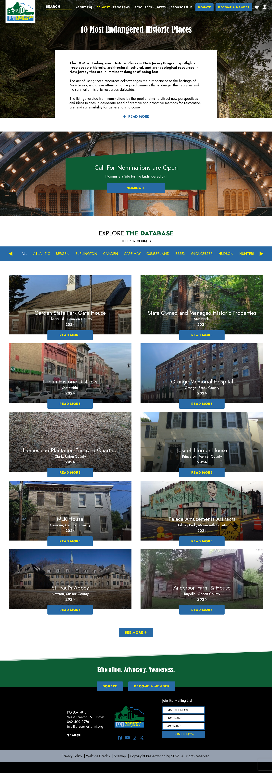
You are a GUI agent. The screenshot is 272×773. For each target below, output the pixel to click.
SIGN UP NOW (183, 734)
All (24, 253)
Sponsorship (182, 7)
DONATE (205, 7)
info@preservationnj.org (85, 726)
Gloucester (202, 253)
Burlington (86, 253)
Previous (11, 254)
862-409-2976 (78, 721)
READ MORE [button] (136, 116)
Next (261, 254)
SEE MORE (136, 632)
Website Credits (98, 756)
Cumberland (158, 253)
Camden (110, 253)
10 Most (104, 7)
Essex (181, 253)
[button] (85, 7)
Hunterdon (251, 253)
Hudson (226, 253)
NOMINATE (136, 188)
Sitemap (120, 756)
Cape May (132, 253)
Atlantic (41, 253)
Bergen (62, 253)
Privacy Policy (71, 756)
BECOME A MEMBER (234, 7)
